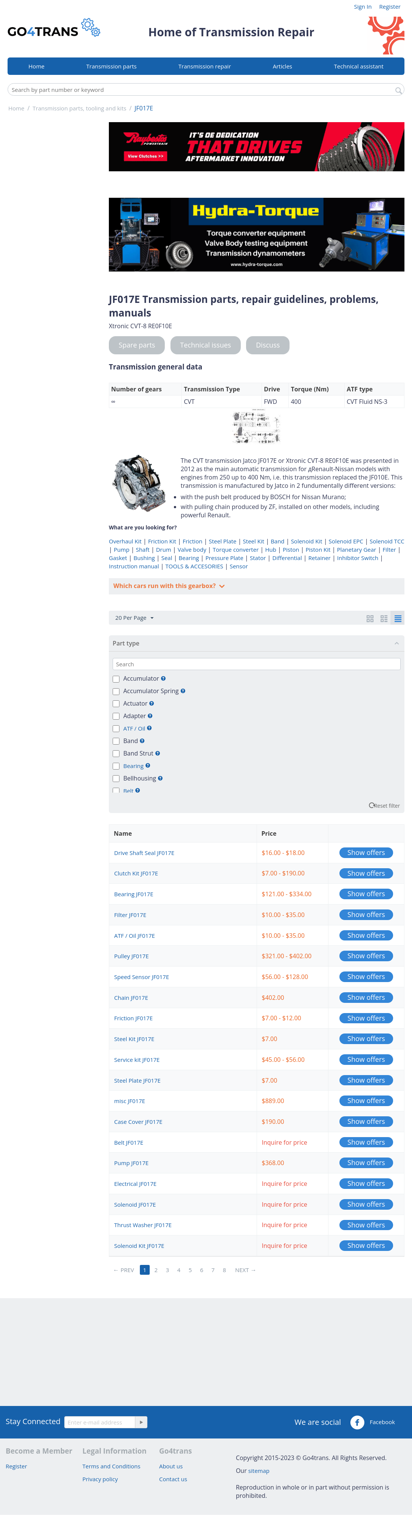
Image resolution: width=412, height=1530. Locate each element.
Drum (163, 549)
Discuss (268, 344)
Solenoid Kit (306, 541)
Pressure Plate (224, 558)
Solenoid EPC (346, 541)
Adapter (138, 716)
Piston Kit (318, 549)
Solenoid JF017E (135, 1204)
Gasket (118, 558)
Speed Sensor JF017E (141, 977)
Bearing (189, 558)
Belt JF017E (128, 1142)
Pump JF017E (131, 1163)
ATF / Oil (135, 728)
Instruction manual (134, 566)
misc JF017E (129, 1101)
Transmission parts (111, 66)
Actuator (138, 703)
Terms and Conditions (111, 1466)
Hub (270, 549)
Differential (287, 558)
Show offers (366, 852)
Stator (258, 558)
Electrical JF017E (135, 1183)
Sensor (239, 566)
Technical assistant (359, 66)
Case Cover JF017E (138, 1121)
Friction (192, 541)
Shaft (142, 549)
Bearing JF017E (133, 894)
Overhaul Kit (125, 541)
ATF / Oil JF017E (134, 935)
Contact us (173, 1479)
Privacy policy (100, 1479)
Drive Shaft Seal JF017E (144, 853)
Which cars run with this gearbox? (165, 586)
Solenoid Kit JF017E (139, 1245)
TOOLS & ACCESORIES (194, 566)
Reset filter (387, 805)
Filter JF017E (130, 915)
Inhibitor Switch (357, 558)
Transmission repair (204, 66)
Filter (389, 549)
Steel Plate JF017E (137, 1080)
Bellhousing (143, 778)
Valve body (192, 549)
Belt (129, 790)
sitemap (259, 1470)
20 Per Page (134, 618)
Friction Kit (162, 541)
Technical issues (205, 344)
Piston (291, 549)
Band (277, 541)
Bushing (144, 558)
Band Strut (141, 753)
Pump (121, 549)
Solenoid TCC (387, 541)
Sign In (363, 6)
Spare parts (137, 344)
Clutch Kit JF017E (136, 873)
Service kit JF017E (137, 1059)
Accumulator (144, 678)
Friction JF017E (133, 1018)
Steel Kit (253, 541)
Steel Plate (222, 541)
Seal (166, 558)
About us (171, 1466)
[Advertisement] (54, 235)
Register (390, 6)
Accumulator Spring (154, 691)
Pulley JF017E (131, 956)
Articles (282, 66)
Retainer (319, 558)
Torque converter (236, 549)
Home (36, 66)
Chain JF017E (131, 997)
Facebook (372, 1422)
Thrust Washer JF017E (143, 1225)
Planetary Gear (356, 549)
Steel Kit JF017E (134, 1039)
